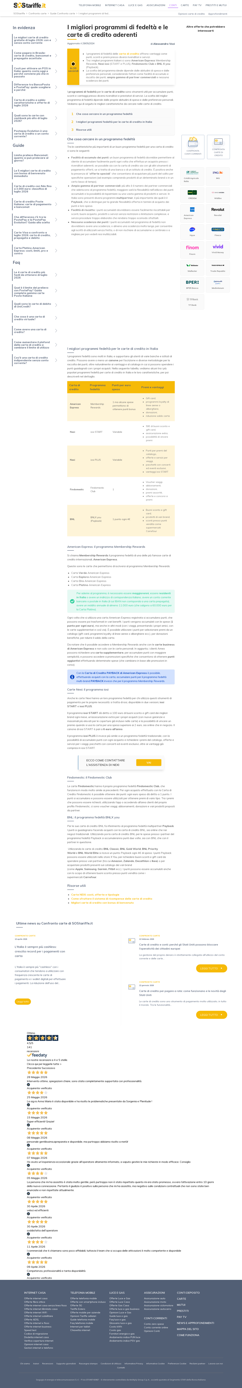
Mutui (181, 1304)
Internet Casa (35, 1292)
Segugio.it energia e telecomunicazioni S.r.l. (57, 1379)
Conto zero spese (154, 1323)
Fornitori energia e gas (122, 1333)
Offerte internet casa (35, 1298)
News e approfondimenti (195, 1323)
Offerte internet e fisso (36, 1323)
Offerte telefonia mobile (83, 1298)
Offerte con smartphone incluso (88, 1301)
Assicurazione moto (155, 1301)
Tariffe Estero (77, 1308)
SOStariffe (19, 13)
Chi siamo (25, 1363)
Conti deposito (188, 1292)
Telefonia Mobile (82, 1292)
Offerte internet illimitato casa (40, 1308)
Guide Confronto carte (62, 13)
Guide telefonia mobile (82, 1319)
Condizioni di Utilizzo (111, 1363)
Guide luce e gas (118, 1316)
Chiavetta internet (80, 1330)
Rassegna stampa (88, 1363)
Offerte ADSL (31, 1319)
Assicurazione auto (154, 1298)
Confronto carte (38, 13)
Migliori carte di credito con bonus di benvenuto (102, 902)
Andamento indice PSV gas (124, 1340)
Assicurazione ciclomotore (158, 1305)
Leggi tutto (23, 1001)
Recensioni (47, 1363)
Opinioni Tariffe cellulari (83, 1316)
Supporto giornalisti (66, 1363)
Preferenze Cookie (177, 1363)
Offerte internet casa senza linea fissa (45, 1305)
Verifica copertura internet (38, 1340)
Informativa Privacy (134, 1363)
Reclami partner (197, 1363)
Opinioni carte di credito (191, 13)
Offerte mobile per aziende (85, 1312)
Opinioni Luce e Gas (120, 1312)
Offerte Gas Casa (119, 1305)
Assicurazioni (154, 1292)
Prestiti (183, 1310)
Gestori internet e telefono (38, 1347)
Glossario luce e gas (120, 1323)
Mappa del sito (188, 1329)
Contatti (121, 1367)
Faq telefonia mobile (81, 1323)
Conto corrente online (156, 1327)
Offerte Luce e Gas (119, 1298)
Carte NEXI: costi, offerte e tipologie (95, 894)
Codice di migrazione (36, 1333)
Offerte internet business (37, 1326)
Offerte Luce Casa (119, 1301)
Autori (36, 1363)
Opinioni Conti (152, 1331)
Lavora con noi (215, 1363)
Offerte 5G (76, 1305)
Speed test (30, 1330)
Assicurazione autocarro (157, 1308)
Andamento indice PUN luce (124, 1337)
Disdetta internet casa (36, 1337)
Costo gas (115, 1330)
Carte (181, 1298)
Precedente (34, 1068)
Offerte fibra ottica (34, 1301)
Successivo (48, 1068)
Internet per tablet (80, 1326)
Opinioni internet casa (36, 1344)
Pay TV (181, 1317)
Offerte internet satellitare (38, 1316)
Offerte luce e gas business (124, 1308)
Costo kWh (115, 1326)
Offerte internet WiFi (35, 1312)
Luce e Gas (117, 1292)
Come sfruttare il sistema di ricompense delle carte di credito (111, 898)
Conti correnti (155, 1318)
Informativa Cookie (155, 1363)
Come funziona (188, 1335)
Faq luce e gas (117, 1319)
